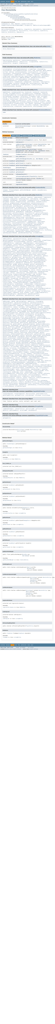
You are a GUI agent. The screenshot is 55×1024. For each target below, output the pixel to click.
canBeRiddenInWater (28, 243)
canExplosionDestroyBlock (32, 305)
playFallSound (7, 281)
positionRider (7, 367)
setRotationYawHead (31, 289)
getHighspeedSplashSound (29, 326)
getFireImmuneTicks (35, 325)
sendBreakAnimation (35, 282)
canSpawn (5, 190)
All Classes (31, 4)
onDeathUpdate (26, 277)
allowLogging (39, 301)
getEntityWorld (17, 324)
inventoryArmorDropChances (29, 60)
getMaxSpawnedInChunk (9, 211)
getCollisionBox (22, 319)
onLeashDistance (41, 190)
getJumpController (21, 207)
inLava (34, 97)
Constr (14, 5)
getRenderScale (28, 262)
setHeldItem (23, 286)
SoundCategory (7, 167)
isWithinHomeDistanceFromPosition (35, 218)
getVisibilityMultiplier (35, 267)
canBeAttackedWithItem (9, 305)
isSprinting (6, 359)
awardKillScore (26, 304)
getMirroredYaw (40, 329)
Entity (35, 14)
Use (16, 1)
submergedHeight (44, 104)
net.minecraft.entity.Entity (12, 15)
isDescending (33, 348)
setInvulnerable (22, 374)
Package (8, 1)
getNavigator (29, 211)
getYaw (15, 268)
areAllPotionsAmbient (28, 240)
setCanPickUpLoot (28, 224)
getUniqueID (25, 342)
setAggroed (40, 223)
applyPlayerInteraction (36, 302)
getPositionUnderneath (17, 333)
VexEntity (4, 32)
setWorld (21, 381)
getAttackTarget (7, 204)
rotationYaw (6, 104)
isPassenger (38, 355)
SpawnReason (29, 145)
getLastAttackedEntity (22, 261)
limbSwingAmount (45, 74)
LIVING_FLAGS (6, 76)
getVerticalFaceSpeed (42, 213)
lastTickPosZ (6, 100)
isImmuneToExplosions (25, 349)
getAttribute (32, 254)
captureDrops (6, 308)
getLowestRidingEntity (9, 329)
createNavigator (45, 200)
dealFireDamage (21, 311)
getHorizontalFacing (43, 326)
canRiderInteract (20, 408)
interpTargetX (43, 72)
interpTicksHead (35, 73)
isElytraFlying (46, 269)
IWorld (18, 145)
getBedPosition (17, 255)
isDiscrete (42, 348)
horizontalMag (15, 346)
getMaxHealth (19, 262)
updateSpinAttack (29, 295)
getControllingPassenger (10, 321)
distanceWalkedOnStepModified (25, 95)
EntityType (27, 126)
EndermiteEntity (47, 29)
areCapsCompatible (8, 393)
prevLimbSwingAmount (21, 79)
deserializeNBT (30, 408)
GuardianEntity (13, 30)
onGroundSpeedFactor (8, 79)
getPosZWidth (21, 336)
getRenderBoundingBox (23, 338)
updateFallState (21, 293)
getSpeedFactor (14, 341)
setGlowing (46, 373)
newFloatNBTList (41, 362)
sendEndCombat (19, 284)
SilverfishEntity (34, 30)
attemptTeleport (46, 240)
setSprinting (41, 289)
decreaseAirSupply (25, 248)
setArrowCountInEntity (18, 285)
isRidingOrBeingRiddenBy (36, 356)
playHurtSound (27, 220)
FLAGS (38, 96)
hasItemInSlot (33, 268)
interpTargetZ (26, 73)
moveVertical (15, 77)
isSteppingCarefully (16, 359)
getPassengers (33, 331)
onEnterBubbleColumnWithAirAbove (12, 365)
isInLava (44, 349)
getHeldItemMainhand (39, 258)
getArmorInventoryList (37, 203)
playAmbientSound (17, 220)
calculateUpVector (37, 304)
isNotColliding (20, 217)
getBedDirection (7, 255)
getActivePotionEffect (9, 251)
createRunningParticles (9, 311)
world (45, 106)
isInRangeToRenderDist (22, 350)
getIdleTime (18, 260)
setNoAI (35, 228)
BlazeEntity (19, 29)
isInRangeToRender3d (8, 350)
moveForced (48, 360)
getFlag (5, 326)
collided (5, 93)
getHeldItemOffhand (8, 260)
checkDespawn (13, 200)
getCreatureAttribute (29, 257)
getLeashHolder (39, 207)
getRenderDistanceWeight (38, 338)
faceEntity (6, 203)
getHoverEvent (7, 328)
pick (17, 366)
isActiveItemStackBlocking (10, 269)
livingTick (19, 182)
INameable (17, 23)
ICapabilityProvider (27, 23)
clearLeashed (22, 200)
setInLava (5, 374)
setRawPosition (33, 379)
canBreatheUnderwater (41, 243)
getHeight (18, 326)
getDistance (6, 322)
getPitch (16, 332)
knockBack (39, 274)
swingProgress (15, 84)
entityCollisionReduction (43, 95)
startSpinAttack (45, 291)
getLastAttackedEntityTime (37, 261)
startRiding (48, 230)
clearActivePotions (18, 244)
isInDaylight (6, 215)
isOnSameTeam (18, 355)
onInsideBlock (27, 365)
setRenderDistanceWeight (10, 380)
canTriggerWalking (31, 307)
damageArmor (40, 247)
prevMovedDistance (33, 79)
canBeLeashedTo (38, 197)
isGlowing (14, 349)
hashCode (27, 345)
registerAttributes (21, 184)
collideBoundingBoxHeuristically (12, 309)
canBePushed (18, 243)
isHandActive (32, 271)
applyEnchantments (8, 302)
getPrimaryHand (7, 213)
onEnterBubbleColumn (31, 363)
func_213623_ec (20, 156)
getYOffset (12, 343)
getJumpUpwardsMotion (9, 261)
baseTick (16, 197)
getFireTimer (45, 325)
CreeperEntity (28, 29)
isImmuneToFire (36, 349)
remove (14, 281)
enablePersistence (41, 201)
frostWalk (14, 250)
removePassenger (24, 369)
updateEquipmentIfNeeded (10, 232)
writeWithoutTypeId (20, 386)
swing (21, 292)
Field (11, 5)
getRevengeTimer (7, 264)
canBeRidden (20, 305)
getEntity (5, 410)
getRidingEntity (7, 339)
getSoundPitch (39, 264)
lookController (43, 61)
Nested (7, 5)
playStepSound (38, 366)
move (42, 360)
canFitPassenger (45, 305)
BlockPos (40, 145)
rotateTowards (7, 372)
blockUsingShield (8, 241)
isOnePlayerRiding (8, 355)
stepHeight (36, 104)
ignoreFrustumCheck (25, 97)
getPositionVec (29, 333)
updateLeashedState (8, 191)
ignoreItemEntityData (26, 346)
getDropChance (17, 204)
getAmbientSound (14, 203)
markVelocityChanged (19, 275)
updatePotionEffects (33, 293)
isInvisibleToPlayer (43, 350)
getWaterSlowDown (8, 268)
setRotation (21, 380)
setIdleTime (31, 286)
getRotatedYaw (17, 339)
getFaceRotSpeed (7, 206)
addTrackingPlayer (21, 301)
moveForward (45, 76)
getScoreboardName (27, 339)
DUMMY (4, 112)
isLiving (22, 353)
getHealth (22, 258)
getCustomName (22, 321)
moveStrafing (6, 77)
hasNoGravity (34, 345)
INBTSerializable (38, 25)
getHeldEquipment (18, 206)
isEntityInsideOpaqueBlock (10, 271)
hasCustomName (19, 345)
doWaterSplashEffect (8, 314)
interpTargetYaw (16, 73)
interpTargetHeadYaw (20, 72)
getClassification (41, 408)
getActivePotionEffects (23, 251)
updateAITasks (10, 231)
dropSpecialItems (21, 201)
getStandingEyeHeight (19, 265)
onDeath (19, 277)
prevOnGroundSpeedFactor (10, 80)
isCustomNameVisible (23, 348)
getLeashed (31, 207)
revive (46, 370)
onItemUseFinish (23, 278)
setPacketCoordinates (9, 377)
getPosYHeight (37, 335)
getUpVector (33, 342)
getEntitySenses (26, 204)
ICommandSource (5, 23)
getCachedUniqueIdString (29, 318)
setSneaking (36, 380)
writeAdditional (37, 232)
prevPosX (36, 102)
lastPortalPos (14, 99)
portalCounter (42, 100)
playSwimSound (47, 366)
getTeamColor (46, 341)
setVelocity (14, 381)
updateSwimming (32, 384)
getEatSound (6, 258)
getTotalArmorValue (21, 267)
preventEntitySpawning (26, 102)
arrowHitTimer (32, 69)
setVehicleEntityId (8, 230)
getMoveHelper (20, 211)
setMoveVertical (27, 228)
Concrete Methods (39, 135)
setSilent (28, 380)
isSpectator (44, 357)
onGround (34, 100)
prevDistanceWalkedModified (11, 102)
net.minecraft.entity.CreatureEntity (21, 18)
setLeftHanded (43, 227)
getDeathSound (20, 161)
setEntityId (19, 373)
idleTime (11, 72)
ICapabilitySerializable (8, 25)
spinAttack (28, 291)
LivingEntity (38, 66)
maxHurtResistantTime (17, 76)
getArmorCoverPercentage (40, 253)
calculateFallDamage (19, 241)
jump (34, 274)
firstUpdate (32, 96)
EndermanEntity (37, 29)
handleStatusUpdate (18, 214)
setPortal (19, 377)
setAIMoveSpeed (7, 224)
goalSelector (16, 60)
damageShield (15, 248)
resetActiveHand (7, 282)
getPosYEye (29, 335)
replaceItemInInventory (18, 223)
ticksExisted (18, 106)
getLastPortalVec (26, 328)
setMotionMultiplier (15, 376)
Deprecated (24, 1)
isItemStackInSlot (16, 215)
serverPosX (14, 104)
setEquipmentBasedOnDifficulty (31, 225)
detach (45, 311)
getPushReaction (41, 336)
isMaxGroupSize (35, 215)
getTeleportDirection (9, 342)
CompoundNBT (19, 25)
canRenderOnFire (7, 307)
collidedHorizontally (15, 93)
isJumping (44, 73)
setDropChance (38, 224)
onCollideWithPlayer (18, 363)
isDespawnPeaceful (21, 174)
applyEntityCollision (34, 238)
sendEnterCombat (28, 284)
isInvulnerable (7, 352)
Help (32, 1)
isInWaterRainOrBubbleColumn (11, 353)
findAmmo (18, 154)
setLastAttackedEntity (9, 288)
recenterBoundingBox (8, 369)
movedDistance (36, 76)
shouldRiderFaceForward (9, 291)
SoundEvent (12, 161)
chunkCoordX (28, 92)
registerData (41, 221)
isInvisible (33, 350)
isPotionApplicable (31, 272)
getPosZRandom (12, 336)
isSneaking (24, 357)
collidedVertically (27, 93)
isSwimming (39, 359)
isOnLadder (6, 272)
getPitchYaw (23, 332)
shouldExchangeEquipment (22, 230)
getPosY (22, 335)
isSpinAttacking (7, 274)
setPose (25, 377)
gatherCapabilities (41, 393)
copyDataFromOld (27, 309)
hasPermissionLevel (44, 345)
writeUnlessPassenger (43, 384)
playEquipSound (39, 279)
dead (34, 70)
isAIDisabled (37, 214)
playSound (30, 366)
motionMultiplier (21, 100)
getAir (22, 317)
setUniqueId (6, 381)
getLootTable (32, 208)
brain (29, 70)
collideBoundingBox (45, 308)
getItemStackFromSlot (9, 207)
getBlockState (38, 255)
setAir (21, 372)
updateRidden (19, 295)
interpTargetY (7, 73)
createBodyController (33, 200)
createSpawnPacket (8, 247)
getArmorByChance (25, 203)
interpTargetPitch (33, 72)
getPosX (48, 333)
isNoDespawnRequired (8, 217)
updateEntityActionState (32, 231)
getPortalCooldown (33, 332)
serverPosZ (28, 104)
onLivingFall (42, 278)
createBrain (38, 245)
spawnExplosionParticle (36, 230)
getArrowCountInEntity (9, 254)
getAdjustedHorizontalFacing (11, 317)
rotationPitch (46, 103)
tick (4, 231)
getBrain (45, 255)
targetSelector (23, 63)
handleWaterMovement (8, 345)
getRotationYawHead (23, 264)
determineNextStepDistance (10, 312)
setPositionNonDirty (22, 379)
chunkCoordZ (43, 92)
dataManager (37, 93)
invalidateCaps (29, 395)
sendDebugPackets (31, 223)
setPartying (29, 288)
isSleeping (41, 272)
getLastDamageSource (8, 262)
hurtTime (5, 72)
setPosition (31, 377)
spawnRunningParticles (25, 383)
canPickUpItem (34, 199)
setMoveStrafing (17, 228)
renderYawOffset (45, 81)
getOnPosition (24, 331)
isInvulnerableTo (17, 352)
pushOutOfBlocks (29, 367)
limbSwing (36, 74)
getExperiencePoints (38, 204)
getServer (5, 341)
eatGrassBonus (31, 201)
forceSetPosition (40, 315)
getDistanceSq (15, 322)
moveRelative (6, 362)
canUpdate (40, 307)
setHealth (16, 286)
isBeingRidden (47, 346)
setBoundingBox (29, 372)
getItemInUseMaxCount (40, 260)
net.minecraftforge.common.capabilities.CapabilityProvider (18, 14)
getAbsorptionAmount (24, 250)
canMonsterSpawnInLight (22, 149)
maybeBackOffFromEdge (34, 360)
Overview (2, 1)
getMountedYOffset (8, 331)
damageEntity (6, 248)
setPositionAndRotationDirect (42, 288)
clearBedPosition (30, 244)
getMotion (48, 329)
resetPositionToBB (38, 370)
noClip (29, 100)
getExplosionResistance (43, 324)
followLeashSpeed (14, 190)
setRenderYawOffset (8, 289)
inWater (45, 97)
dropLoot (12, 201)
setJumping (39, 286)
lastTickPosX (32, 99)
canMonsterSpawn (20, 144)
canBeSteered (47, 197)
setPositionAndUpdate (9, 379)
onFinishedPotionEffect (38, 277)
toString (5, 384)
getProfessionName (31, 336)
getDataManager (31, 321)
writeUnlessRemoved (8, 386)
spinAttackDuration (35, 83)
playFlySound (22, 366)
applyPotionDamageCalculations (11, 240)
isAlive (33, 269)
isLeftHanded (26, 215)
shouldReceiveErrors (30, 381)
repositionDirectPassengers (24, 370)
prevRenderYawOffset (24, 80)
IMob (12, 23)
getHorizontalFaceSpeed (41, 206)
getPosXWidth (15, 335)
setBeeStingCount (40, 285)
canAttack (23, 197)
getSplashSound (20, 169)
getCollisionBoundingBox (10, 319)
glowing (5, 97)
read (37, 367)
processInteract (21, 221)
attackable (38, 240)
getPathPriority (38, 211)
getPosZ (5, 336)
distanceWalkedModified (9, 95)
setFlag (40, 373)
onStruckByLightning (8, 366)
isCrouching (13, 348)
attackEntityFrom (21, 140)
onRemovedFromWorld (45, 365)
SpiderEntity (44, 30)
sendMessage (15, 372)
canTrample (22, 307)
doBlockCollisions (24, 312)
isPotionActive (20, 272)
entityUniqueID (7, 96)
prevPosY (42, 102)
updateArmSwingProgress (9, 293)
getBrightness (16, 318)
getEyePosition (24, 325)
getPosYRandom (46, 335)
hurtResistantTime (13, 97)
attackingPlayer (7, 70)
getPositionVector (39, 333)
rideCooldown (37, 103)
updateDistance (20, 231)
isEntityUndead (23, 271)
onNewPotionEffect (8, 279)
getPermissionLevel (43, 331)
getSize (32, 264)
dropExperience (46, 248)
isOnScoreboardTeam (28, 355)
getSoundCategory (21, 167)
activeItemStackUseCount (20, 69)
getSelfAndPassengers (40, 339)
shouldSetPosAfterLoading (10, 383)
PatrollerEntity (23, 30)
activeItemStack (7, 69)
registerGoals (7, 223)
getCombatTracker (17, 257)
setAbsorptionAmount (40, 284)
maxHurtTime (28, 76)
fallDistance (24, 96)
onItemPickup (14, 278)
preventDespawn (37, 220)
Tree (19, 1)
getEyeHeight (14, 258)
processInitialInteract (9, 221)
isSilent (17, 357)
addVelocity (31, 301)
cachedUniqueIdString (17, 92)
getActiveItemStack (45, 250)
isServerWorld (29, 217)
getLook (34, 328)
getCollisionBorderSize (43, 318)
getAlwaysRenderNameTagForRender (22, 253)
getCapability (7, 257)
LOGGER (13, 100)
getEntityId (41, 322)
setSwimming (43, 380)
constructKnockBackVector (26, 245)
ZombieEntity (20, 32)
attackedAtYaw (41, 69)
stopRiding (16, 292)
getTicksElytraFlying (9, 267)
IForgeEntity (28, 25)
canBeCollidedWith (38, 241)
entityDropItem (20, 314)
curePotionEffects (30, 247)
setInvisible (13, 374)
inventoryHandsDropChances (10, 61)
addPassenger (6, 301)
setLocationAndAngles (34, 374)
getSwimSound (19, 172)
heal (40, 268)
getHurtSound (19, 165)
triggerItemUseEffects (41, 292)
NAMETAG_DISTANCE (25, 77)
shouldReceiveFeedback (43, 381)
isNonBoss (29, 353)
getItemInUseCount (28, 260)
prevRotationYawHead (36, 80)
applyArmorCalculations (19, 238)
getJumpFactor (16, 328)
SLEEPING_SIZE (24, 83)
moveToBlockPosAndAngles (18, 362)
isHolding (45, 214)
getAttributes (41, 254)
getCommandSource (33, 319)
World (17, 127)
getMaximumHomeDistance (38, 210)
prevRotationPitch (8, 103)
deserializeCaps (30, 393)
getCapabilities (19, 395)
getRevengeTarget (38, 262)
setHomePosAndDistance (9, 227)
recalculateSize (43, 367)
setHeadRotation (7, 286)
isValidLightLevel (21, 178)
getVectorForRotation (43, 342)
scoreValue (16, 83)
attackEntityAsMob (8, 197)
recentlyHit (36, 81)
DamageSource (29, 140)
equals (14, 315)
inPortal (39, 97)
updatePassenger (13, 384)
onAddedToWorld (7, 363)
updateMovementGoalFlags (25, 232)
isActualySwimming (24, 269)
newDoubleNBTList (31, 362)
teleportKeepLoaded (45, 383)
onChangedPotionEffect (9, 277)
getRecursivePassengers (9, 338)
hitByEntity (6, 346)
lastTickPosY (40, 99)
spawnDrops (20, 291)
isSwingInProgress (8, 74)
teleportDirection (8, 106)
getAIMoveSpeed (7, 253)
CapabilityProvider (39, 391)
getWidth (5, 343)
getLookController (8, 208)
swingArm (26, 292)
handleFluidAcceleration (23, 343)
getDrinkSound (40, 257)
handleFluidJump (7, 214)
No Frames (22, 4)
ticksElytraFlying (36, 84)
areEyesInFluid (7, 304)
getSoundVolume (7, 265)
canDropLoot (19, 142)
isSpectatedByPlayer (34, 357)
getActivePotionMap (36, 251)
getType (18, 342)
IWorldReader (39, 158)
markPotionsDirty (8, 275)
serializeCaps (46, 395)
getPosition (6, 333)
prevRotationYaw (18, 103)
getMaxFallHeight (26, 210)
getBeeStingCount (28, 255)
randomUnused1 (18, 81)
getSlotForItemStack (18, 213)
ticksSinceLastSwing (8, 86)
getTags (33, 341)
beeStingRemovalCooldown (20, 70)
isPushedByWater (23, 356)
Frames (17, 4)
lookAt (45, 274)
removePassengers (35, 369)
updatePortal (22, 384)
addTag (13, 301)
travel (32, 292)
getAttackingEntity (22, 254)
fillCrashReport (29, 315)
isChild (38, 269)
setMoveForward (7, 228)
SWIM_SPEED (45, 83)
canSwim (15, 307)
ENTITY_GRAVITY (47, 70)
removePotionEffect (38, 281)
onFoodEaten (6, 278)
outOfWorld (17, 279)
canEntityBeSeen (7, 244)
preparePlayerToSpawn (18, 367)
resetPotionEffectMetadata (20, 282)
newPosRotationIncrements (38, 77)
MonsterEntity (19, 126)
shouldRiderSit (32, 410)
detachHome (6, 201)
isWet (16, 360)
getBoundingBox (41, 317)
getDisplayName (41, 321)
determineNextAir (36, 248)
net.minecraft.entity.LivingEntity (16, 16)
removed (30, 103)
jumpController (23, 61)
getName (16, 331)
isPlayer (12, 272)
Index (28, 1)
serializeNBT (23, 410)
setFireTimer (33, 373)
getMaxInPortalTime (28, 329)
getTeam (39, 341)
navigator (15, 63)
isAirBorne (6, 99)
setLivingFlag (21, 288)
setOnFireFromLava (36, 376)
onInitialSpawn (7, 220)
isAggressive (29, 214)
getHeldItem (29, 258)
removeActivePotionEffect (24, 281)
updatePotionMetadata (9, 295)
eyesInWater (16, 96)
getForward (11, 326)
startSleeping (36, 291)
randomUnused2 (27, 81)
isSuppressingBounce (29, 359)
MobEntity (37, 58)
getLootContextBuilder (20, 208)
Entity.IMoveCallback (9, 48)
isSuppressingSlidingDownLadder (22, 274)
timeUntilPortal (27, 106)
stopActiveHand (7, 292)
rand (26, 103)
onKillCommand (33, 278)
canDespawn (6, 199)
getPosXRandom (7, 335)
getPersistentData (8, 332)
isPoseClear (14, 356)
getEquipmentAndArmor (29, 324)
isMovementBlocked (42, 271)
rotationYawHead (7, 83)
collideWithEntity (41, 244)
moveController (7, 63)
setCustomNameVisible (9, 373)
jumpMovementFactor (19, 74)
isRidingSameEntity (8, 357)
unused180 (18, 86)
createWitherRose (19, 247)
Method (19, 5)
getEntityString (7, 324)
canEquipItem (13, 199)
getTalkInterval (29, 213)
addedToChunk (6, 92)
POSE (48, 100)
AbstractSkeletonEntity (8, 29)
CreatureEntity (10, 38)
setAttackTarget (17, 224)
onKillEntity (35, 365)
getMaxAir (19, 329)
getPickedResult (14, 410)
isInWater (26, 352)
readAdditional (32, 221)
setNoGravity (26, 376)
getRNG (15, 264)
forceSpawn (44, 96)
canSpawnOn (6, 200)
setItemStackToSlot (22, 227)
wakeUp (37, 295)
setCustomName (38, 372)
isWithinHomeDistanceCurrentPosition (13, 218)
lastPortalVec (23, 99)
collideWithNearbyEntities (10, 245)
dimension (45, 93)
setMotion (44, 374)
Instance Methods (27, 135)
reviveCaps (38, 395)
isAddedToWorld (37, 346)
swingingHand (6, 84)
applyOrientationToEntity (21, 302)
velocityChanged (37, 106)
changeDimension (24, 308)
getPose (42, 332)
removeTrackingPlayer (9, 370)
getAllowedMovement (30, 317)
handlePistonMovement (37, 343)
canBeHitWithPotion (8, 243)
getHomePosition (28, 206)
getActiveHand (35, 250)
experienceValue (7, 60)
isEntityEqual (7, 349)
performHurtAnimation (28, 279)
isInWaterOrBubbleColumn (37, 352)
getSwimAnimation (31, 265)
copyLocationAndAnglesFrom (40, 309)
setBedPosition (30, 285)
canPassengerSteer (24, 199)
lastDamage (29, 74)
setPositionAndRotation (43, 377)
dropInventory (7, 250)
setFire (26, 373)
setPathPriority (43, 228)
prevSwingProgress (8, 81)
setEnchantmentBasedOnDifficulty (12, 225)
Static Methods (16, 135)
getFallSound (19, 163)
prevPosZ (48, 102)
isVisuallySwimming (8, 360)
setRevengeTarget (20, 289)
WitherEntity (11, 32)
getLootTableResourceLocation (11, 210)
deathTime (39, 70)
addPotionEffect (7, 238)
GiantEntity (4, 30)
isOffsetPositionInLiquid (40, 353)
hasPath (34, 190)
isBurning (5, 348)
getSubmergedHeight (24, 341)
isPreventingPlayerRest (22, 176)
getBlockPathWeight (21, 158)
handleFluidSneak (23, 268)
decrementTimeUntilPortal (34, 311)
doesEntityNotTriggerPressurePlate (41, 312)
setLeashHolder (33, 227)
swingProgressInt (25, 84)
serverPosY (21, 104)
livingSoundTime (33, 61)
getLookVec (40, 328)
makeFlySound (22, 360)
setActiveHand (7, 285)
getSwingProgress (42, 265)
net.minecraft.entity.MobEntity (17, 17)
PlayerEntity (33, 176)
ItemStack (5, 154)
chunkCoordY (36, 92)
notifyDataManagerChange (33, 275)
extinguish (20, 315)
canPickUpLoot (43, 199)
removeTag (44, 369)
